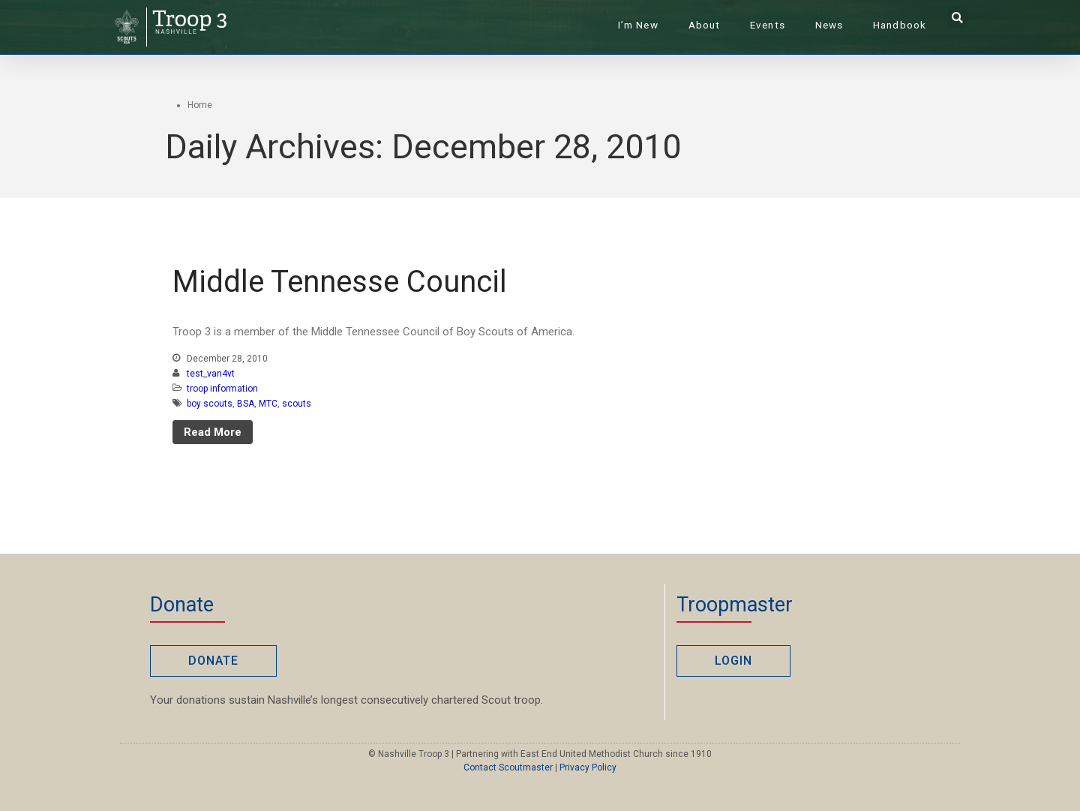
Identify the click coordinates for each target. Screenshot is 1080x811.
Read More (213, 432)
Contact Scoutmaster (508, 767)
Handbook (899, 25)
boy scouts (209, 403)
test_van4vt (211, 373)
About (704, 25)
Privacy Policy (588, 767)
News (829, 25)
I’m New (638, 25)
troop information (222, 388)
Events (767, 25)
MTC (268, 403)
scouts (296, 403)
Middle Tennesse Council (339, 281)
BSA (245, 403)
